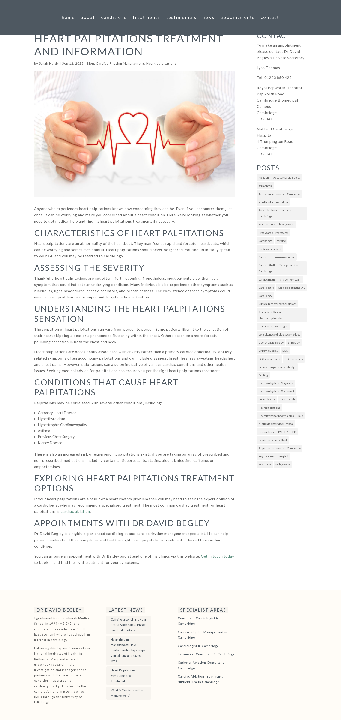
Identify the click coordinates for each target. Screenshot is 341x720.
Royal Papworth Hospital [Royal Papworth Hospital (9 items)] (273, 456)
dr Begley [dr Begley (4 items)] (294, 342)
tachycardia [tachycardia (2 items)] (282, 464)
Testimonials (181, 18)
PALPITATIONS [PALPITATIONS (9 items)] (287, 432)
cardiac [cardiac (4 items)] (281, 241)
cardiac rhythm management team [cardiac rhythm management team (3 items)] (280, 279)
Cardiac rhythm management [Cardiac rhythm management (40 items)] (277, 257)
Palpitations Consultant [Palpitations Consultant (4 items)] (273, 440)
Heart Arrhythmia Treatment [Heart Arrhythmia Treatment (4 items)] (276, 391)
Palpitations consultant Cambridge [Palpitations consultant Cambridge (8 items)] (280, 448)
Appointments (238, 18)
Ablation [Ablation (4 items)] (264, 177)
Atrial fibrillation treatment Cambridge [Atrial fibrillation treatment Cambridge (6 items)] (275, 213)
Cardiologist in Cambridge (198, 646)
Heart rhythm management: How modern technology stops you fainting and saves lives (128, 650)
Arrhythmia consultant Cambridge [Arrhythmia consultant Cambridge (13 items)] (280, 194)
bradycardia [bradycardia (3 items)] (286, 224)
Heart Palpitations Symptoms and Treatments (123, 675)
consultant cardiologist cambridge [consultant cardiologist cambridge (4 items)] (279, 334)
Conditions (114, 18)
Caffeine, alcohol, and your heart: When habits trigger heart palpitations (128, 625)
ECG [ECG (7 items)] (285, 350)
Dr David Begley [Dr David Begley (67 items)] (268, 350)
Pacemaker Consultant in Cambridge (206, 654)
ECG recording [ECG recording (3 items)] (294, 359)
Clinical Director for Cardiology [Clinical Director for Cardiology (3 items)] (277, 304)
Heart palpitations (161, 63)
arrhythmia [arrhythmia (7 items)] (265, 185)
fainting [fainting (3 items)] (263, 375)
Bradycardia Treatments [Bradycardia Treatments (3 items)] (274, 232)
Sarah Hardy (49, 63)
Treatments (146, 18)
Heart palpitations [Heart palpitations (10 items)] (269, 407)
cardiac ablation (75, 511)
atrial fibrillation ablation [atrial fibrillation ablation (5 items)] (273, 202)
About (88, 18)
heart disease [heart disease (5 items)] (267, 399)
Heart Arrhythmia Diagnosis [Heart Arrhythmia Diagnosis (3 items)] (276, 383)
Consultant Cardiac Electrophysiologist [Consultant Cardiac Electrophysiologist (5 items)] (270, 315)
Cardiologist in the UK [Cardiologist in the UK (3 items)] (291, 287)
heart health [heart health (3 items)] (287, 399)
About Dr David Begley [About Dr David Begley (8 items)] (286, 177)
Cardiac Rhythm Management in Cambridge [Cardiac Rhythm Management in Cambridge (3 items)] (278, 268)
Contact (270, 18)
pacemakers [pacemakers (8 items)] (266, 432)
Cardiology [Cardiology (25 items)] (265, 295)
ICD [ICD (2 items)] (300, 415)
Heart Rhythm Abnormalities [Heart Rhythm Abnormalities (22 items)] (276, 415)
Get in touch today (217, 556)
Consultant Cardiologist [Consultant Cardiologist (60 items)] (273, 326)
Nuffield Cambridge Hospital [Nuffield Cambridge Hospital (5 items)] (276, 424)
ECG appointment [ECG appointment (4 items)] (269, 359)
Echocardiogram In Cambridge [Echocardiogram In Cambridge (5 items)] (277, 367)
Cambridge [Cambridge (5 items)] (265, 241)
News (209, 18)
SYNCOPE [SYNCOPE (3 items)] (265, 464)
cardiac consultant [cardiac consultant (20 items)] (270, 249)
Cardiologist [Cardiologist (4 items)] (266, 287)
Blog (90, 63)
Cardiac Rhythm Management (120, 63)
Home (68, 18)
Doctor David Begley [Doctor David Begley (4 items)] (271, 342)
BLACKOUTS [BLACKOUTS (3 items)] (267, 224)
